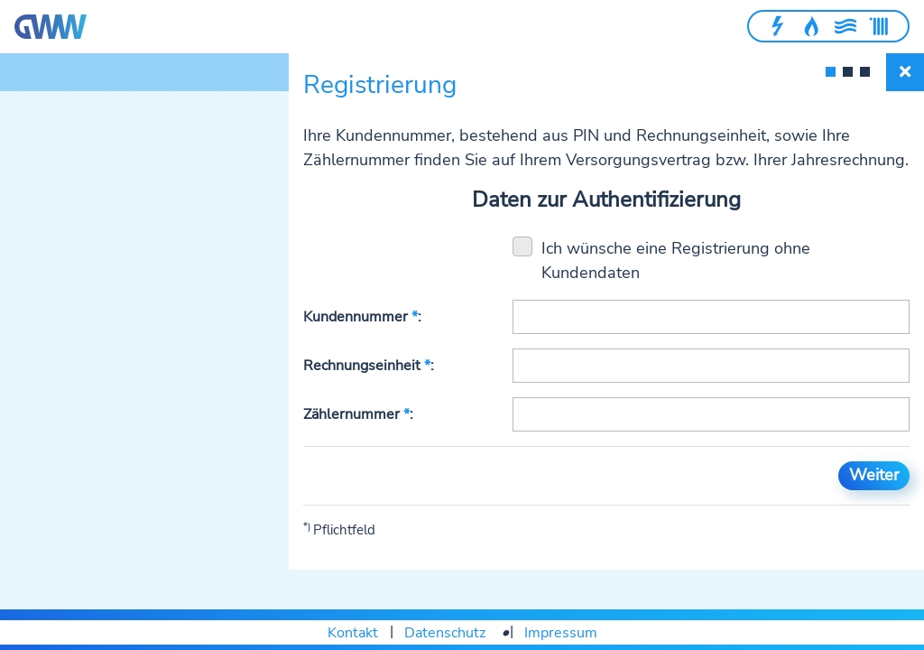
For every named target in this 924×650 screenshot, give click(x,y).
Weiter (874, 475)
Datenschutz (444, 633)
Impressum (560, 633)
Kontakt (353, 633)
